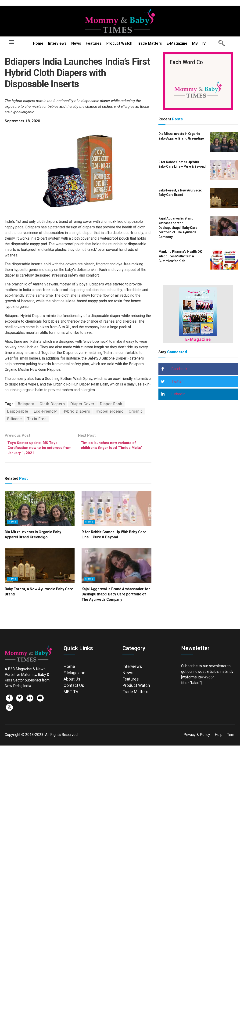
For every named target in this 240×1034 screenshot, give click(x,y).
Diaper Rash (111, 404)
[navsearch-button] (220, 43)
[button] (11, 42)
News (76, 43)
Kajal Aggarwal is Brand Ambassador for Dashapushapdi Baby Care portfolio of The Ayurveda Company (116, 595)
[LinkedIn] (29, 699)
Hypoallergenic (109, 411)
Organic (136, 411)
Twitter (172, 381)
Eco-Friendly (45, 411)
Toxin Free (37, 419)
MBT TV (199, 43)
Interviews (57, 43)
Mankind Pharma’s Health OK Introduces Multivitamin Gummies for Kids (180, 256)
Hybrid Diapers (76, 411)
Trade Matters (149, 43)
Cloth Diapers (52, 404)
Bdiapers (26, 404)
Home (38, 43)
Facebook (174, 369)
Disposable (17, 411)
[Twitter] (19, 699)
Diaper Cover (82, 404)
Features (94, 43)
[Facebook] (9, 699)
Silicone (14, 419)
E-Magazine (177, 43)
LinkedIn (173, 394)
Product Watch (119, 43)
